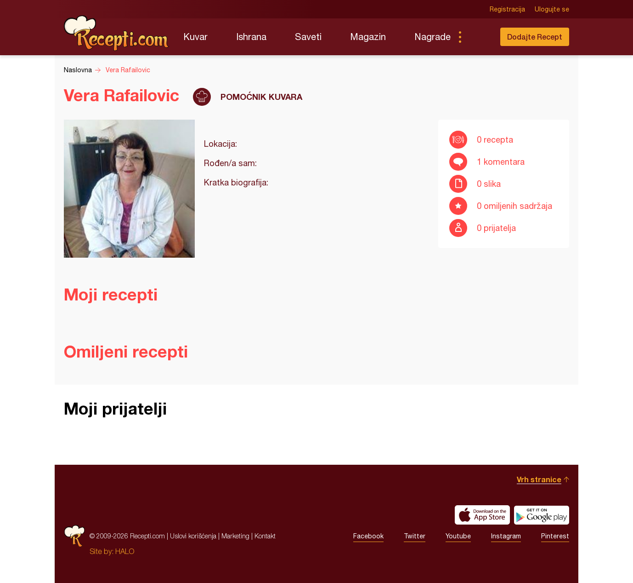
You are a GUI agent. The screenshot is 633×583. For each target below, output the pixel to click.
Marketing (235, 536)
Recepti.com (117, 33)
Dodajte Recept (534, 36)
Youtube (458, 536)
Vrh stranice (539, 479)
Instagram (506, 536)
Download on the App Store (482, 515)
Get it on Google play (541, 515)
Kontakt (265, 536)
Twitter (414, 536)
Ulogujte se (552, 9)
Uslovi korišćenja (193, 536)
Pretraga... (478, 36)
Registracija (507, 9)
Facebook (368, 536)
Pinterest (555, 536)
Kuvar (195, 36)
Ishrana (251, 36)
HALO (124, 551)
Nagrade (432, 36)
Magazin (368, 36)
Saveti (308, 36)
